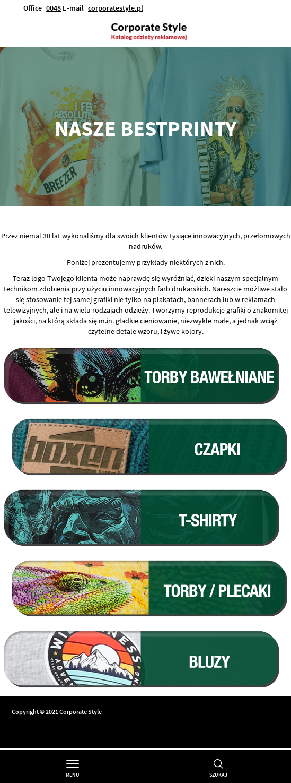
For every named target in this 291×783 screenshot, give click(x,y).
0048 (53, 8)
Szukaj (218, 774)
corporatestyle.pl (115, 8)
